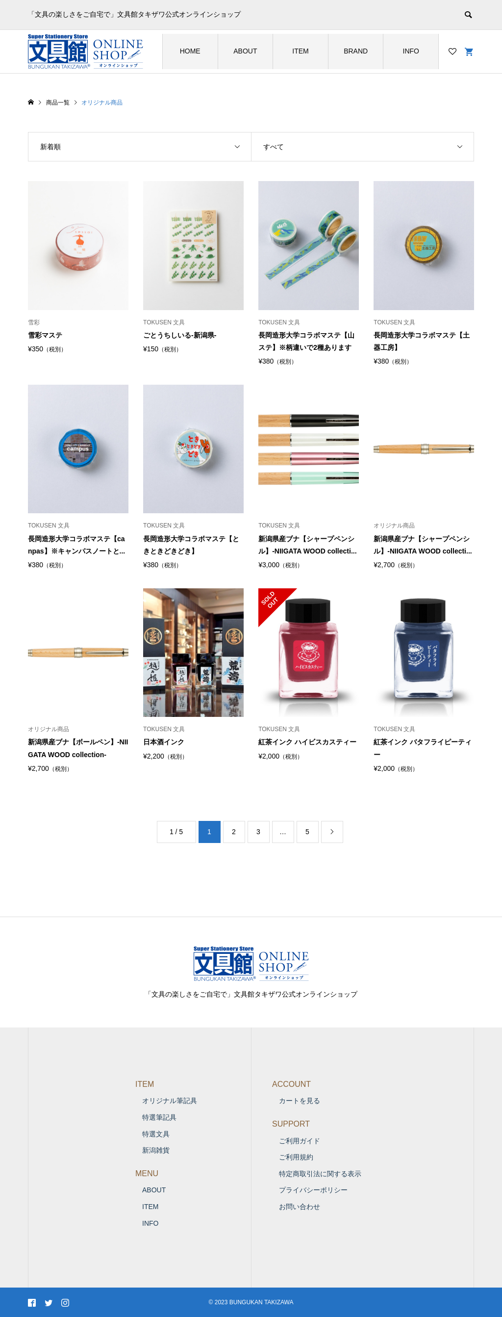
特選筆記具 (159, 1117)
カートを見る (299, 1101)
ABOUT (245, 51)
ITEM (300, 51)
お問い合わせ (299, 1207)
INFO (411, 51)
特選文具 (156, 1134)
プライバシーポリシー (313, 1190)
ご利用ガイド (299, 1141)
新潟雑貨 (156, 1150)
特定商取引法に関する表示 (320, 1174)
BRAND (356, 51)
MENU (146, 1173)
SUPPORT (291, 1124)
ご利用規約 (296, 1157)
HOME (190, 51)
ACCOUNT (291, 1084)
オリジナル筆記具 (169, 1101)
